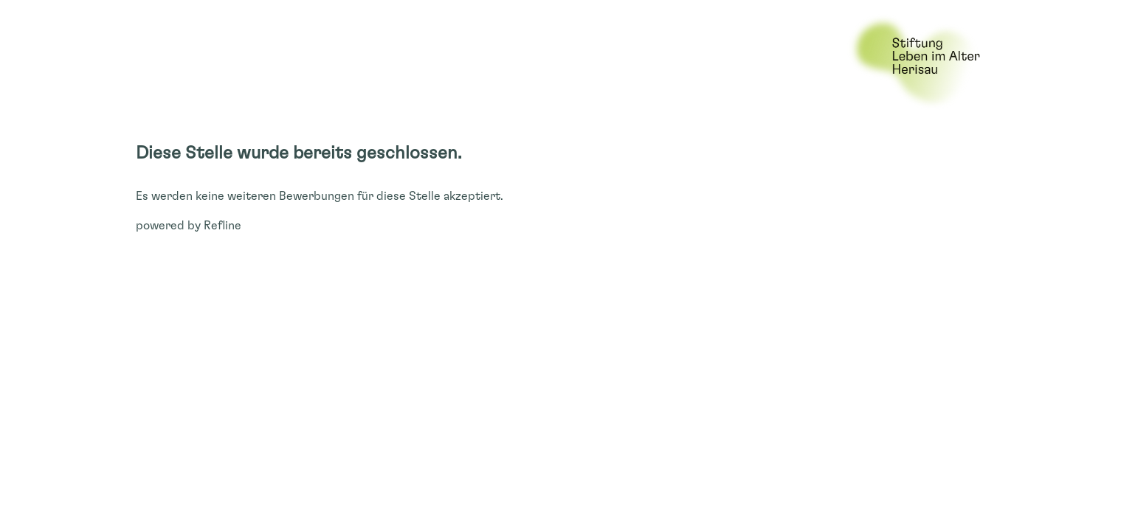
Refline (222, 226)
